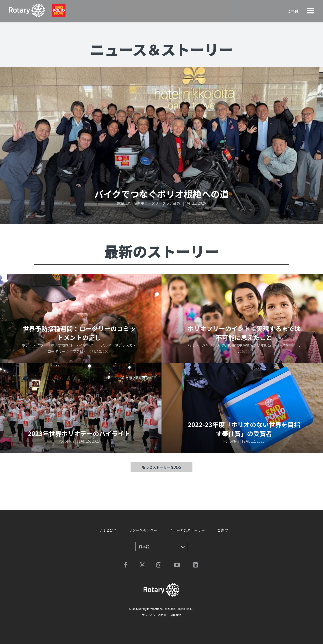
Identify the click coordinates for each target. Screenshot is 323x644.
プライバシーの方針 (154, 615)
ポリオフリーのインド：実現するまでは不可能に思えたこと (243, 333)
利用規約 (175, 615)
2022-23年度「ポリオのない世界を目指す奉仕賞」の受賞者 (244, 429)
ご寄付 (293, 11)
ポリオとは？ (106, 530)
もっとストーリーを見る (161, 467)
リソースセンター (143, 530)
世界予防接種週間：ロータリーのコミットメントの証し (78, 333)
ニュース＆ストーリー (187, 530)
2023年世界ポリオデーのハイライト (79, 433)
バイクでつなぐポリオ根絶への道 (161, 193)
